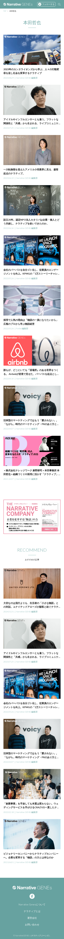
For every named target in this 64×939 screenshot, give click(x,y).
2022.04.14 (8, 378)
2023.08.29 (8, 78)
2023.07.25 (8, 128)
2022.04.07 (8, 428)
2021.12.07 (8, 479)
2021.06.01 (8, 862)
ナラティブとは (32, 911)
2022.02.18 (8, 812)
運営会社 (32, 917)
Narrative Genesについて (32, 904)
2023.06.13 (8, 178)
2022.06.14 (8, 228)
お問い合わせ (32, 924)
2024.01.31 (8, 611)
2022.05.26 (8, 278)
